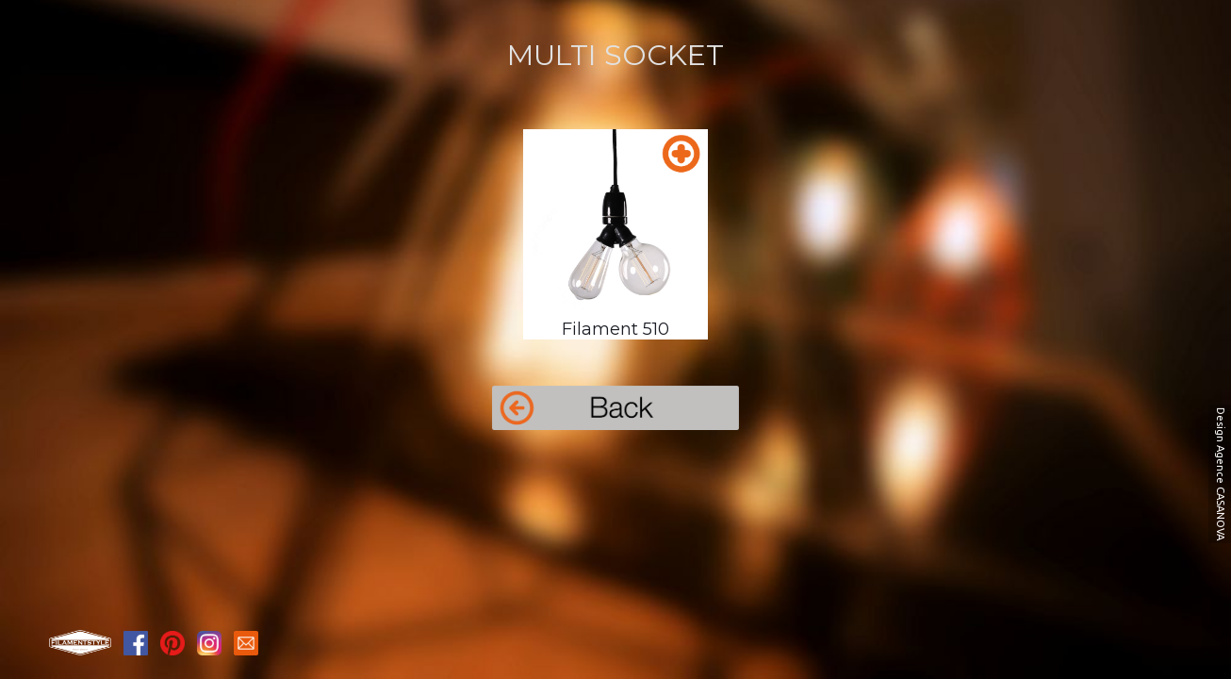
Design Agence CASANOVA (1220, 473)
